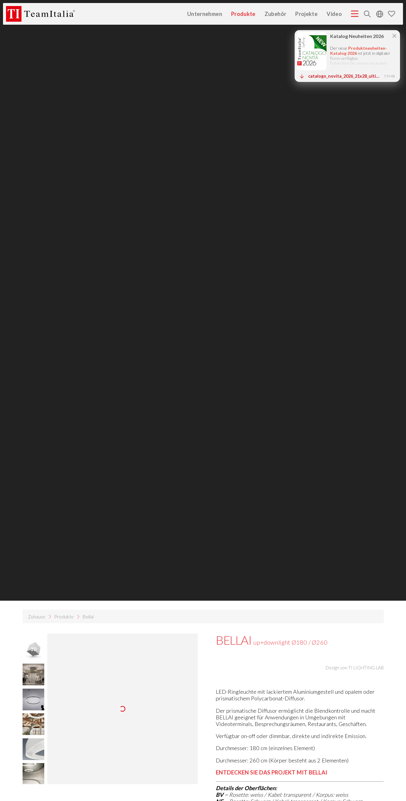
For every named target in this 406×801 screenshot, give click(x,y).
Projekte (306, 14)
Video (334, 14)
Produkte (243, 14)
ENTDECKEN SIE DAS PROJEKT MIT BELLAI (271, 772)
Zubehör (276, 14)
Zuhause (36, 616)
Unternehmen (204, 14)
